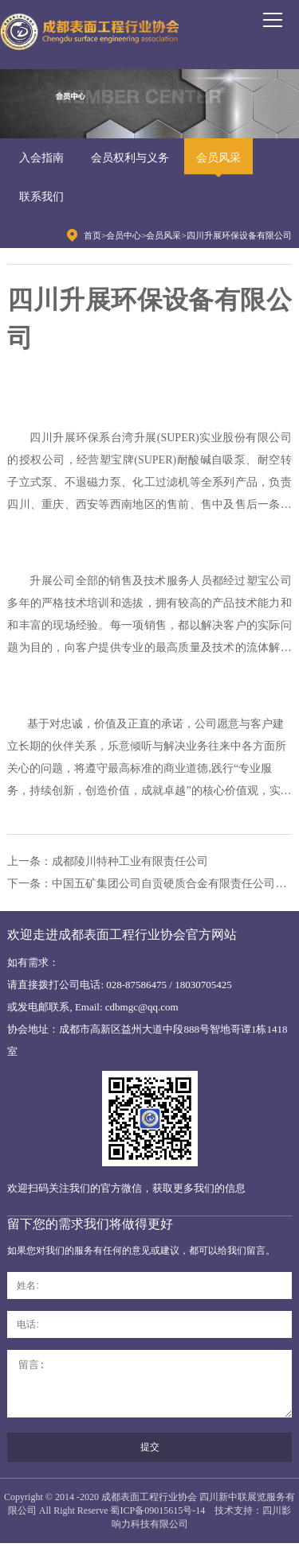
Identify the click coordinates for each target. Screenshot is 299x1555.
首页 (92, 235)
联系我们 (41, 197)
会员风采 (218, 158)
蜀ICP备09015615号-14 (157, 1522)
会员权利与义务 (130, 158)
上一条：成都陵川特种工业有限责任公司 (107, 861)
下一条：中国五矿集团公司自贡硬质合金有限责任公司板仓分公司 (149, 884)
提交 (149, 1458)
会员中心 (123, 235)
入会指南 (41, 158)
